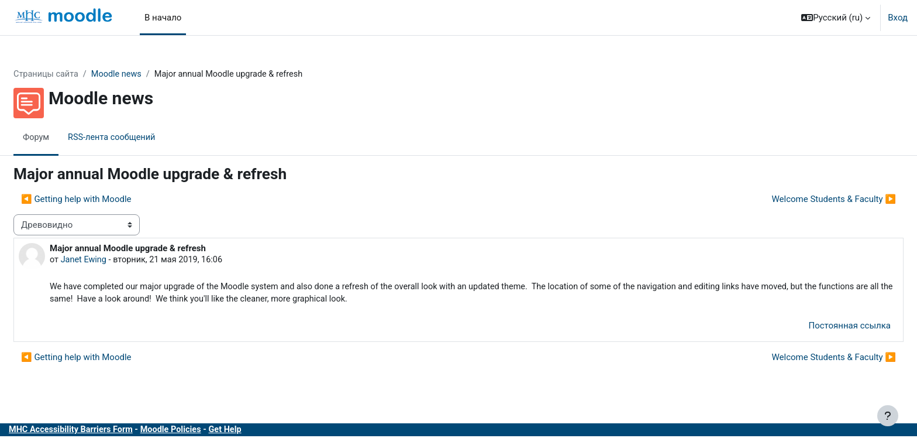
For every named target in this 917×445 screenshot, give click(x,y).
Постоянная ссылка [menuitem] (821, 328)
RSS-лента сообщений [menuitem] (142, 137)
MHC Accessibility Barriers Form (101, 432)
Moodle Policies (204, 432)
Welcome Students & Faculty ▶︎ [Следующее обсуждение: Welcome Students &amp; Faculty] (806, 199)
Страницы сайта (75, 74)
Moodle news (148, 74)
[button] (836, 17)
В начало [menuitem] (162, 17)
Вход (898, 17)
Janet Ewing (112, 260)
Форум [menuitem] (64, 137)
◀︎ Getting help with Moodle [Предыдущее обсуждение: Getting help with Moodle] (104, 199)
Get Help (261, 432)
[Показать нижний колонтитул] (887, 415)
